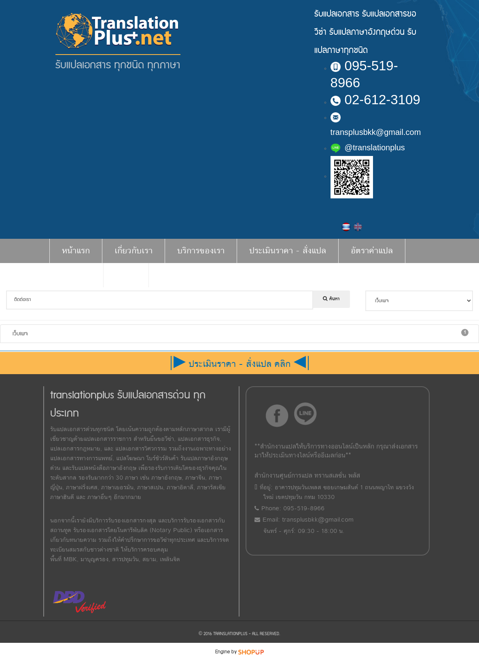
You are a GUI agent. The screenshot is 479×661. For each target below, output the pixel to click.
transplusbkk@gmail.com (318, 520)
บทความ (76, 275)
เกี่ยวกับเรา (133, 250)
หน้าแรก (76, 250)
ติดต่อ (126, 275)
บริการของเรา (201, 250)
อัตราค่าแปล (372, 250)
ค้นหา (331, 299)
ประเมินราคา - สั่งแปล (287, 250)
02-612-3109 (375, 99)
